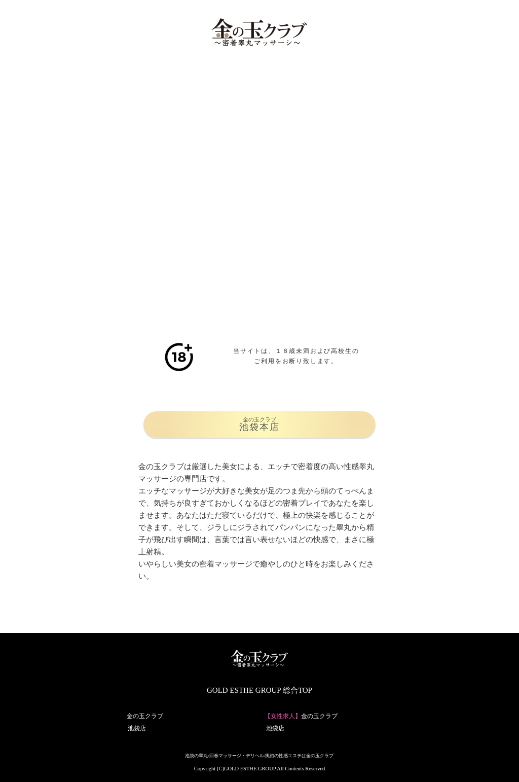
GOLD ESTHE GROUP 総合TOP (259, 690)
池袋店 (137, 728)
